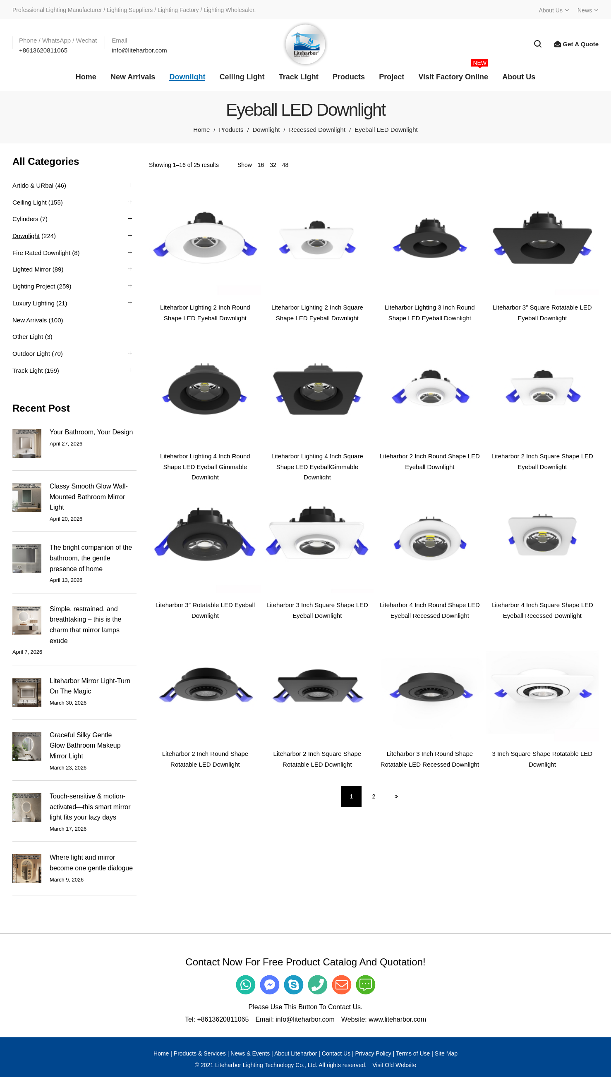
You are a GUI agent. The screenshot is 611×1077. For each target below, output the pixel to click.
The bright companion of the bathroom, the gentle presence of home (91, 558)
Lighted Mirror (31, 269)
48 (285, 165)
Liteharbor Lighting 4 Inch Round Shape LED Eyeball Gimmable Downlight (205, 467)
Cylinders (25, 218)
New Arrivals (29, 320)
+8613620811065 (223, 1019)
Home (201, 129)
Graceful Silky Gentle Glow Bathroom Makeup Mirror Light (85, 746)
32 (273, 165)
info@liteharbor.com (305, 1019)
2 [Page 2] (374, 796)
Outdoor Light (31, 353)
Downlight (266, 129)
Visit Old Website (394, 1065)
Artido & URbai (32, 185)
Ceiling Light (29, 202)
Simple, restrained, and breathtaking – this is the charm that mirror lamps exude (85, 624)
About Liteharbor (295, 1053)
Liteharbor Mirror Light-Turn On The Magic (90, 686)
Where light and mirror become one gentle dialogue (91, 863)
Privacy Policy (373, 1053)
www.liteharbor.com (397, 1019)
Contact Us (336, 1053)
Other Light (27, 336)
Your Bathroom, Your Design (91, 432)
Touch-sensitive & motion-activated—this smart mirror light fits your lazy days (90, 807)
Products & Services (200, 1053)
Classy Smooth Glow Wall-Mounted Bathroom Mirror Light (89, 497)
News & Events (250, 1053)
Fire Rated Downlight (41, 252)
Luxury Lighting (33, 303)
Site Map (446, 1053)
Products (231, 129)
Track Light (27, 370)
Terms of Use (413, 1053)
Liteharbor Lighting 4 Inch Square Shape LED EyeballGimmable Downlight (317, 467)
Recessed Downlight (317, 129)
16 (261, 165)
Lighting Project (33, 286)
